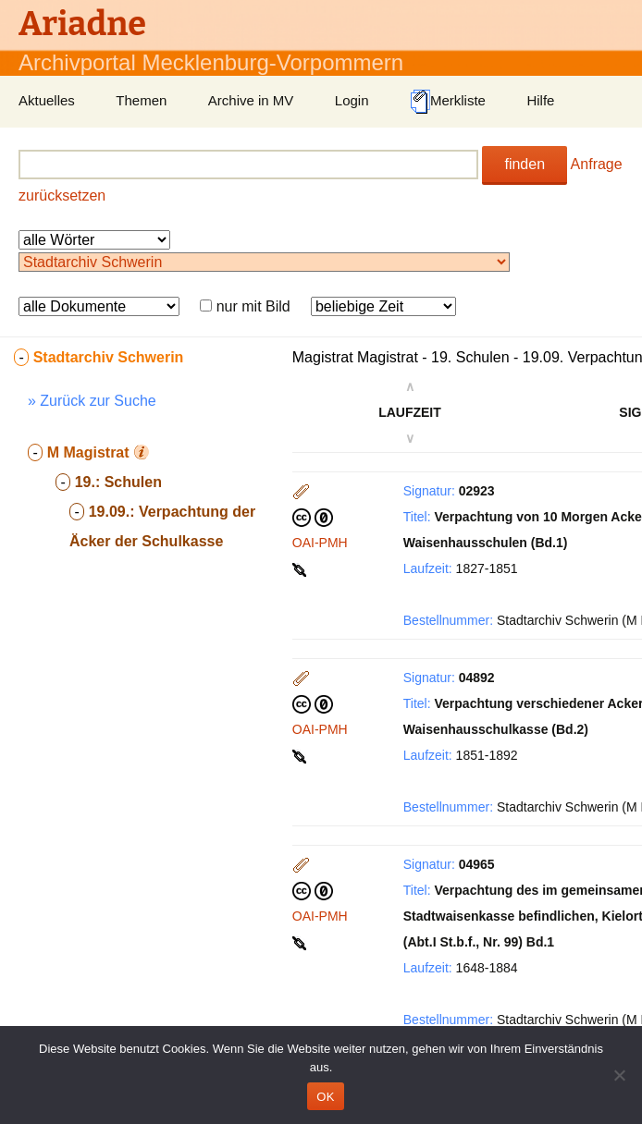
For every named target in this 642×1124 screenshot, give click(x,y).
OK (325, 1097)
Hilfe (540, 100)
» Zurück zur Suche (92, 401)
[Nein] (619, 1075)
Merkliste (448, 102)
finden (524, 164)
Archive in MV (251, 100)
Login (352, 100)
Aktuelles (47, 100)
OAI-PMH (320, 542)
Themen (141, 100)
